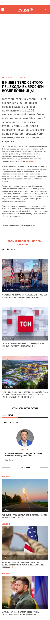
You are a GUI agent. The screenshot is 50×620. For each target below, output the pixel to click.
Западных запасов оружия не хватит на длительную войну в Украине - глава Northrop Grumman (23, 565)
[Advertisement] (25, 47)
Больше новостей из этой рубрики (25, 242)
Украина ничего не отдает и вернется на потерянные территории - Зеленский (20, 613)
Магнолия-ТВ (31, 161)
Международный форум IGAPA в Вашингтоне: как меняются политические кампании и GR (24, 296)
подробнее (25, 467)
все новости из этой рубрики (25, 408)
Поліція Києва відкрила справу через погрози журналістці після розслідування (23, 344)
